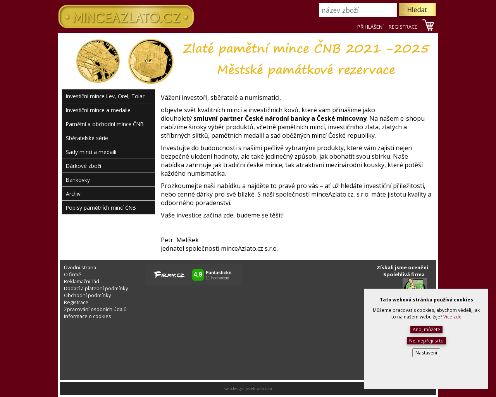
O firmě (72, 274)
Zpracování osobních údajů (95, 309)
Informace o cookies (87, 316)
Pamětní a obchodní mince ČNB (105, 124)
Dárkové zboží (83, 165)
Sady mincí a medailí (91, 152)
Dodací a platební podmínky (96, 288)
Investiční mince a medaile (98, 110)
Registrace (76, 302)
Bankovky (78, 179)
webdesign (233, 388)
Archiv (73, 193)
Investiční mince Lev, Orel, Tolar (105, 96)
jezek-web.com (259, 388)
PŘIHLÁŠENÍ (370, 26)
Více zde (452, 316)
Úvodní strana (80, 267)
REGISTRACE (403, 26)
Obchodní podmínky (87, 295)
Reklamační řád (81, 281)
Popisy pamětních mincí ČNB (101, 207)
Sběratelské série (87, 138)
